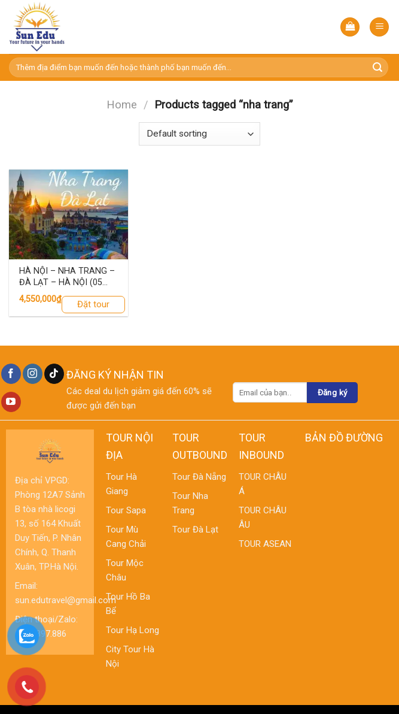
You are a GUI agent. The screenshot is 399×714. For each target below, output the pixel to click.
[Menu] (379, 27)
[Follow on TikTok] (54, 374)
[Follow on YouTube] (11, 402)
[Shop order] (199, 134)
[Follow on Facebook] (11, 374)
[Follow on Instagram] (32, 374)
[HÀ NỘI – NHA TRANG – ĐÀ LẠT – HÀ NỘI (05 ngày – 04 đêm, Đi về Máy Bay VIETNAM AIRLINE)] (68, 214)
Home (121, 104)
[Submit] (377, 68)
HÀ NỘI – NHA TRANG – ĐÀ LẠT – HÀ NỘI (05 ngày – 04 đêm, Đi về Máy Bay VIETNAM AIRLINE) (67, 277)
